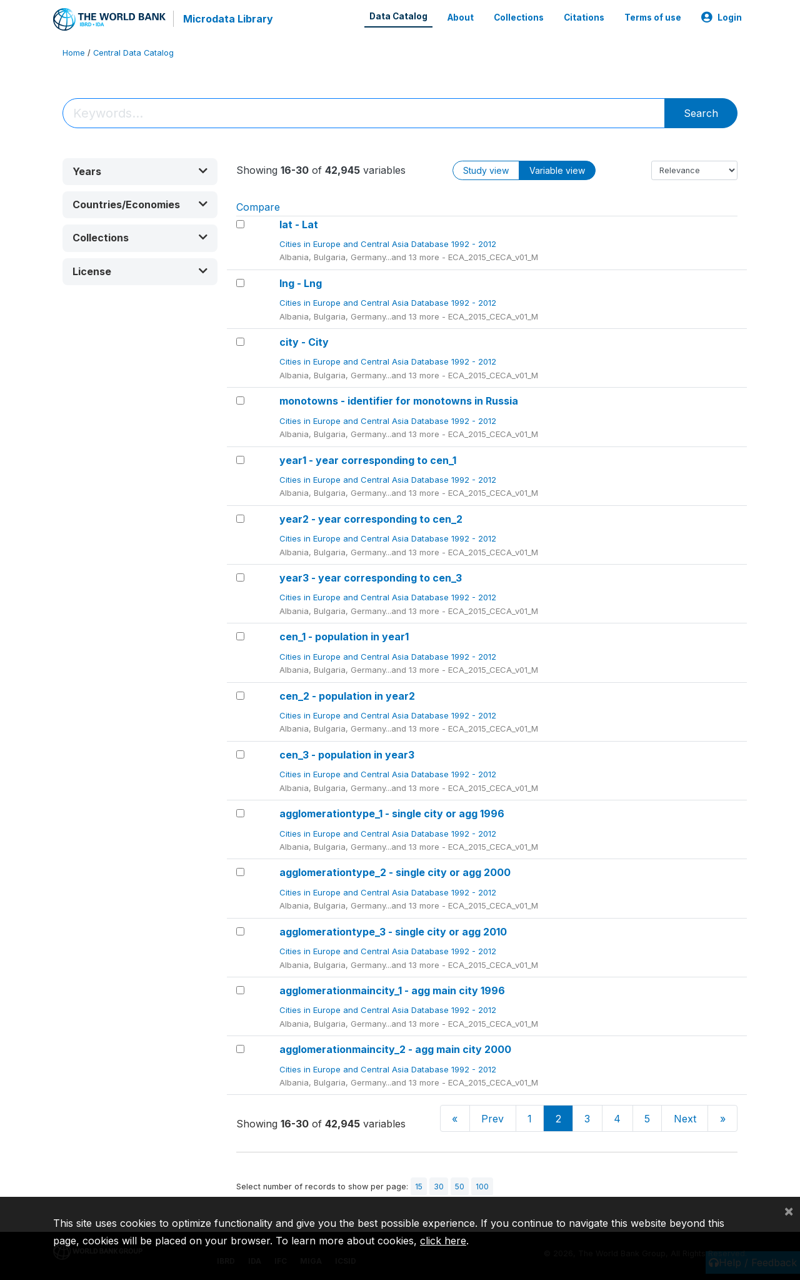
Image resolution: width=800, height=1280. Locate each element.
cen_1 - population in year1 (344, 636)
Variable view (557, 170)
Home (73, 53)
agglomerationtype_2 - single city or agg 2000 (395, 872)
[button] (140, 172)
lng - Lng (300, 283)
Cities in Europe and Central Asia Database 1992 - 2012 (389, 244)
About (461, 18)
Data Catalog (398, 16)
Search (701, 113)
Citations (584, 18)
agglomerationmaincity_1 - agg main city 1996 (392, 990)
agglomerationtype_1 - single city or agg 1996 (391, 813)
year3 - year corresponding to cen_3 (370, 578)
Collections (519, 18)
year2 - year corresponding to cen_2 (370, 519)
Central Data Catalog (133, 53)
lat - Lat (298, 224)
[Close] (789, 1210)
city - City (304, 342)
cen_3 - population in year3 (346, 754)
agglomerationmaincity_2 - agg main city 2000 (395, 1049)
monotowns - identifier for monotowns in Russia (398, 401)
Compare (258, 207)
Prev (492, 1118)
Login (721, 18)
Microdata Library (228, 19)
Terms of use (652, 18)
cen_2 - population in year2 (347, 696)
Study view (486, 170)
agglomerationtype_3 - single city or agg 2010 (393, 931)
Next (685, 1118)
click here (443, 1240)
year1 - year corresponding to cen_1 (367, 460)
